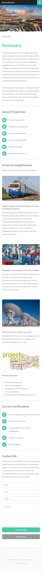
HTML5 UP (23, 563)
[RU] (9, 36)
